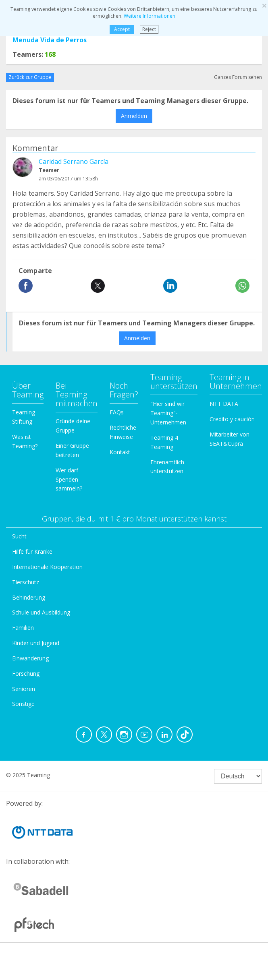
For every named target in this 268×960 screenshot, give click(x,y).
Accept (122, 29)
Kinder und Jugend (35, 643)
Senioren (23, 689)
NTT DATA (224, 404)
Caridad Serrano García (73, 161)
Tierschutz (25, 582)
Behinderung (28, 597)
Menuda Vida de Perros (49, 39)
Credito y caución (232, 419)
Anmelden (134, 116)
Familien (23, 627)
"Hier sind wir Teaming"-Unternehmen (168, 413)
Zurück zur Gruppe (30, 77)
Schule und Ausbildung (41, 612)
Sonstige (23, 704)
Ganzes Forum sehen (238, 77)
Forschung (25, 673)
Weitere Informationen (149, 15)
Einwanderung (30, 658)
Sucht (19, 536)
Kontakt (120, 452)
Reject (149, 29)
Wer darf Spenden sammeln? (69, 479)
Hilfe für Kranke (32, 551)
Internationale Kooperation (47, 567)
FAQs (117, 412)
